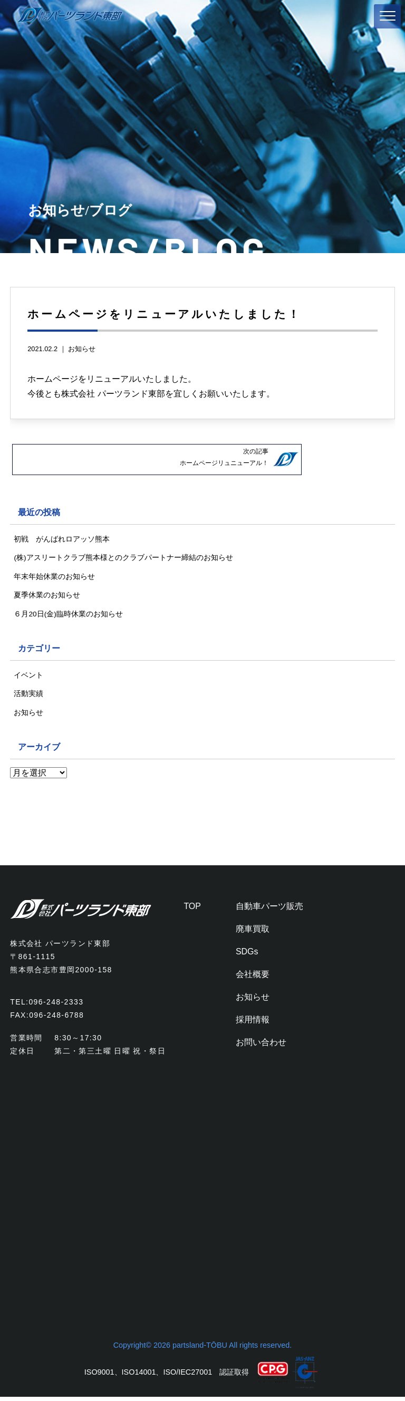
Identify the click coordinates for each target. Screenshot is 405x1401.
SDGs (247, 955)
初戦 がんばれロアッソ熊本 (62, 538)
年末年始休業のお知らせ (54, 576)
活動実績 (28, 696)
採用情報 (252, 1023)
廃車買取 (252, 932)
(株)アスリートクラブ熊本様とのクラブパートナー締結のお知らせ (123, 557)
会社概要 (252, 977)
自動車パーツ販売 (269, 909)
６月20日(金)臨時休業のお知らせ (68, 615)
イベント (28, 677)
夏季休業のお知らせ (47, 596)
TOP (192, 909)
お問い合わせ (261, 1045)
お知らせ (81, 349)
